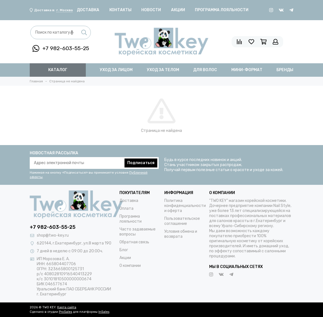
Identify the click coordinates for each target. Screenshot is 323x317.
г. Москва (64, 10)
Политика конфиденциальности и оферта (185, 205)
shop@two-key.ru (53, 235)
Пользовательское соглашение (182, 221)
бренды (284, 69)
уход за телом (163, 69)
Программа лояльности (221, 10)
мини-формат (246, 69)
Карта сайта (66, 307)
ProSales (65, 312)
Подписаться (140, 162)
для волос (205, 69)
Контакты (120, 10)
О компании (130, 265)
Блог (123, 250)
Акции (178, 10)
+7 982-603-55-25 (60, 48)
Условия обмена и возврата (180, 234)
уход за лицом (116, 69)
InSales (103, 312)
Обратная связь (134, 242)
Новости (151, 10)
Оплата (126, 208)
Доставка (88, 10)
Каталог (57, 69)
